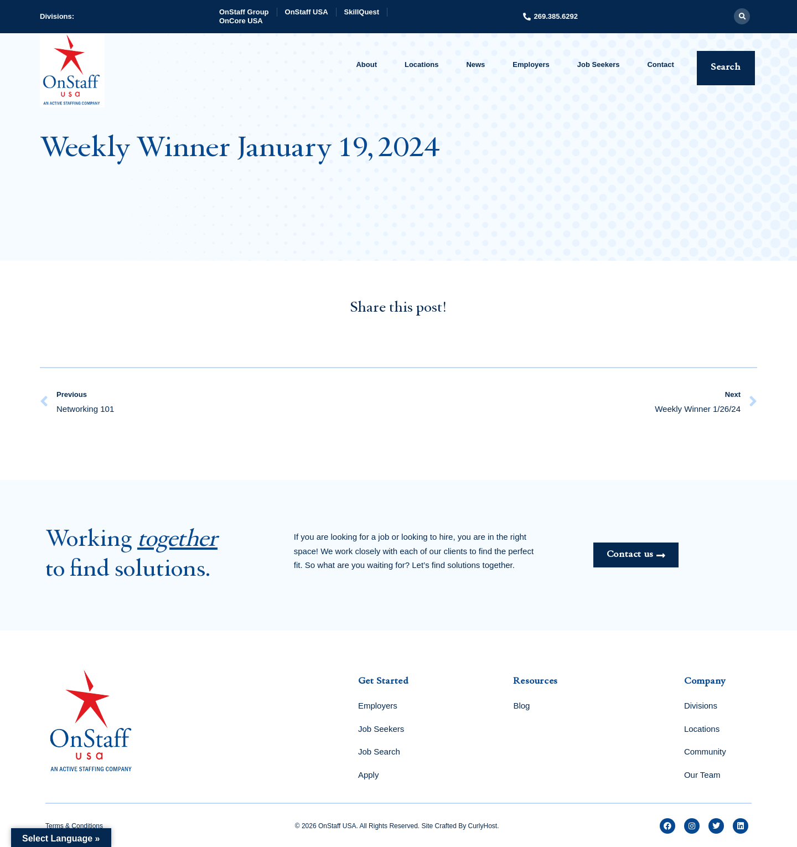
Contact (660, 64)
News (475, 64)
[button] (742, 16)
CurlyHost (483, 826)
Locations (421, 64)
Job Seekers (598, 64)
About (366, 64)
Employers (531, 64)
